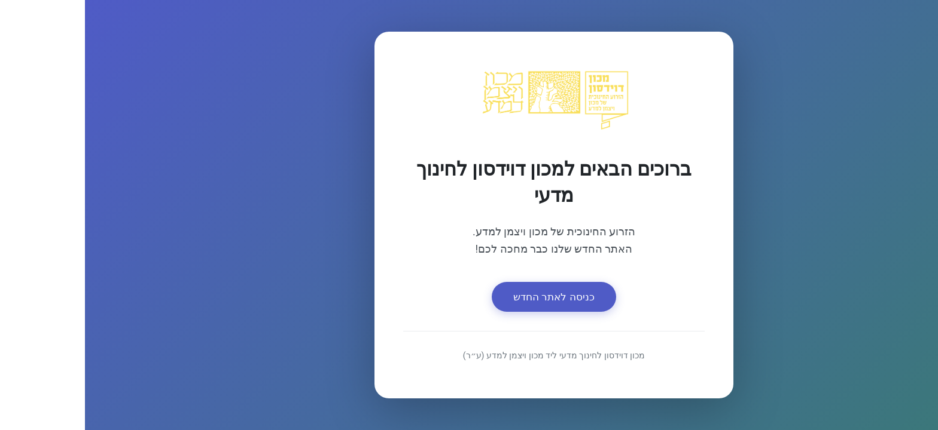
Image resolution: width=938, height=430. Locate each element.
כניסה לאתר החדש (469, 296)
